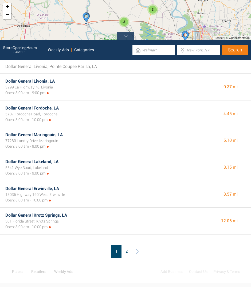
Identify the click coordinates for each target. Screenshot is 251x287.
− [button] (7, 15)
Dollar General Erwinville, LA (32, 188)
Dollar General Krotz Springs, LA (36, 215)
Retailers (38, 271)
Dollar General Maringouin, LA (34, 134)
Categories (84, 49)
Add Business (171, 271)
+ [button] (7, 7)
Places (17, 271)
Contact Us (198, 271)
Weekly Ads (58, 49)
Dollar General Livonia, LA (30, 81)
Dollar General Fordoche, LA (32, 108)
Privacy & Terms (226, 271)
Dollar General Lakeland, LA (31, 161)
